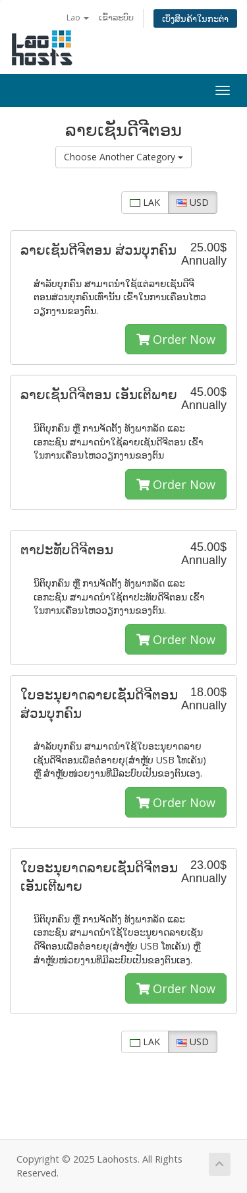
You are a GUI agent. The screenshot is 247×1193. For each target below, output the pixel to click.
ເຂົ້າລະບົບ (116, 17)
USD (193, 202)
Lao (78, 17)
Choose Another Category (123, 156)
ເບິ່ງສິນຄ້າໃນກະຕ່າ (195, 18)
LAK (145, 202)
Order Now (175, 339)
